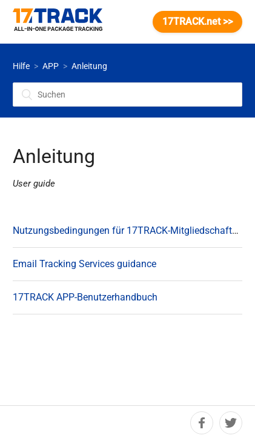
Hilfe (21, 66)
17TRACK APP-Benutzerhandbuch (85, 297)
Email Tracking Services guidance (84, 264)
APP (50, 66)
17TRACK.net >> (197, 21)
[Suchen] (127, 94)
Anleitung (89, 66)
